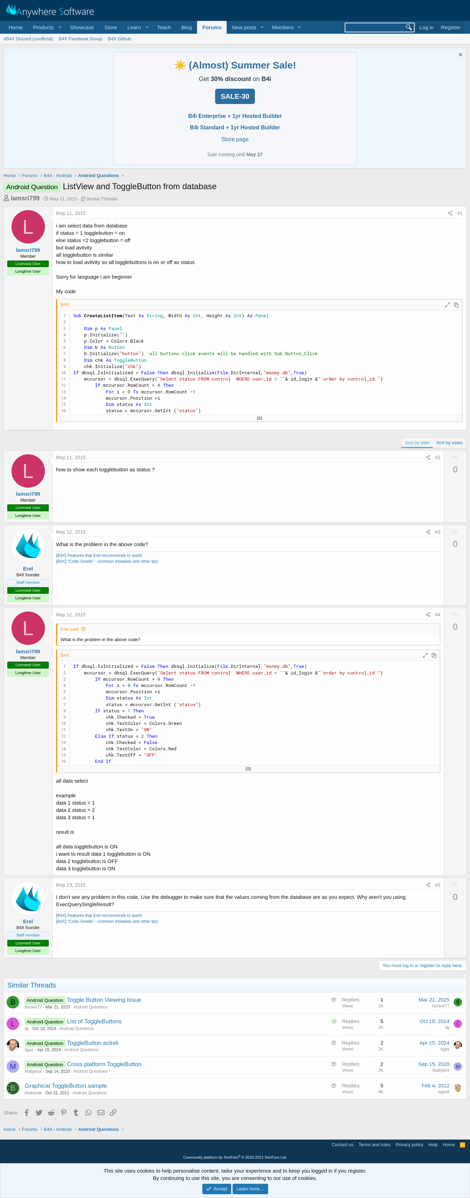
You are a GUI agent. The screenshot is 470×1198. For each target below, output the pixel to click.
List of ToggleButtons (94, 1021)
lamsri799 (25, 198)
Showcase (82, 27)
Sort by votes (449, 442)
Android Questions (90, 1007)
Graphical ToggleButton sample (66, 1086)
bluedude (33, 1093)
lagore (443, 1091)
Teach (164, 27)
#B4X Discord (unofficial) (28, 38)
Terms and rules (375, 1144)
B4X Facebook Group (80, 38)
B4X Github (119, 38)
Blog (186, 27)
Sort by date (417, 442)
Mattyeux (33, 1071)
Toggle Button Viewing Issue (104, 1000)
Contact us (342, 1144)
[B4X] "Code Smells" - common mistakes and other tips (107, 561)
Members (283, 27)
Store (110, 27)
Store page (235, 139)
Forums (211, 27)
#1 (460, 213)
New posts (244, 27)
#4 (438, 614)
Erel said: (70, 629)
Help (433, 1144)
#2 (438, 457)
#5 (438, 885)
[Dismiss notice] (460, 55)
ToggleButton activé (92, 1043)
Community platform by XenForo (235, 1157)
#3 (438, 532)
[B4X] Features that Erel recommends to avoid (99, 555)
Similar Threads (102, 198)
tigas (29, 1049)
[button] (46, 27)
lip (27, 1028)
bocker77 (33, 1007)
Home (16, 27)
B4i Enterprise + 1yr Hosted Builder (235, 116)
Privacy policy (409, 1144)
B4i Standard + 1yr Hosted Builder (235, 127)
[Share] (450, 213)
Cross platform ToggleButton (104, 1064)
